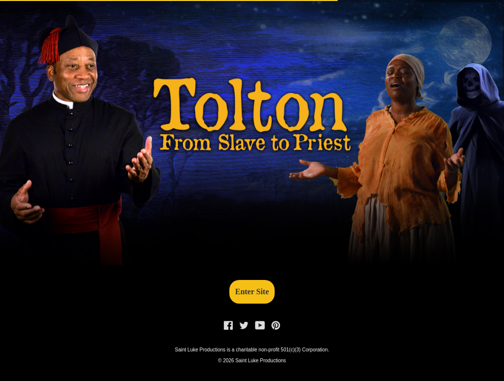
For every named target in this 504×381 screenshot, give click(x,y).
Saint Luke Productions (260, 360)
